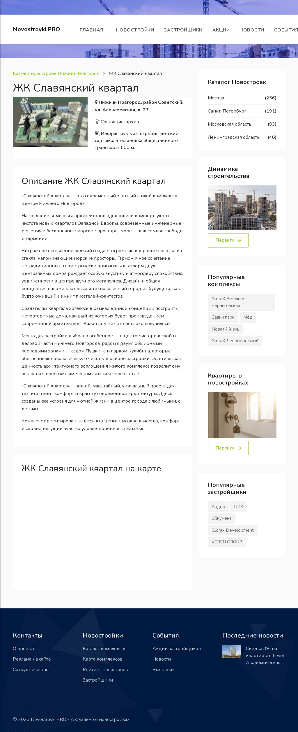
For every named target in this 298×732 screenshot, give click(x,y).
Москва (216, 98)
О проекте (24, 648)
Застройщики (183, 30)
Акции (221, 30)
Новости (252, 30)
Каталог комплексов (105, 648)
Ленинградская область (234, 137)
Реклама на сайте (32, 659)
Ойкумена (222, 518)
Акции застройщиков (176, 648)
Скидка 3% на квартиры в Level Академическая (265, 655)
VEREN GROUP (227, 542)
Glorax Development (233, 530)
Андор (218, 507)
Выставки (163, 669)
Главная (93, 30)
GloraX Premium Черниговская (228, 302)
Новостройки (135, 30)
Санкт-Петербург (227, 111)
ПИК (238, 507)
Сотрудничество (31, 669)
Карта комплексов (103, 659)
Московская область (229, 124)
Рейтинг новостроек (105, 669)
